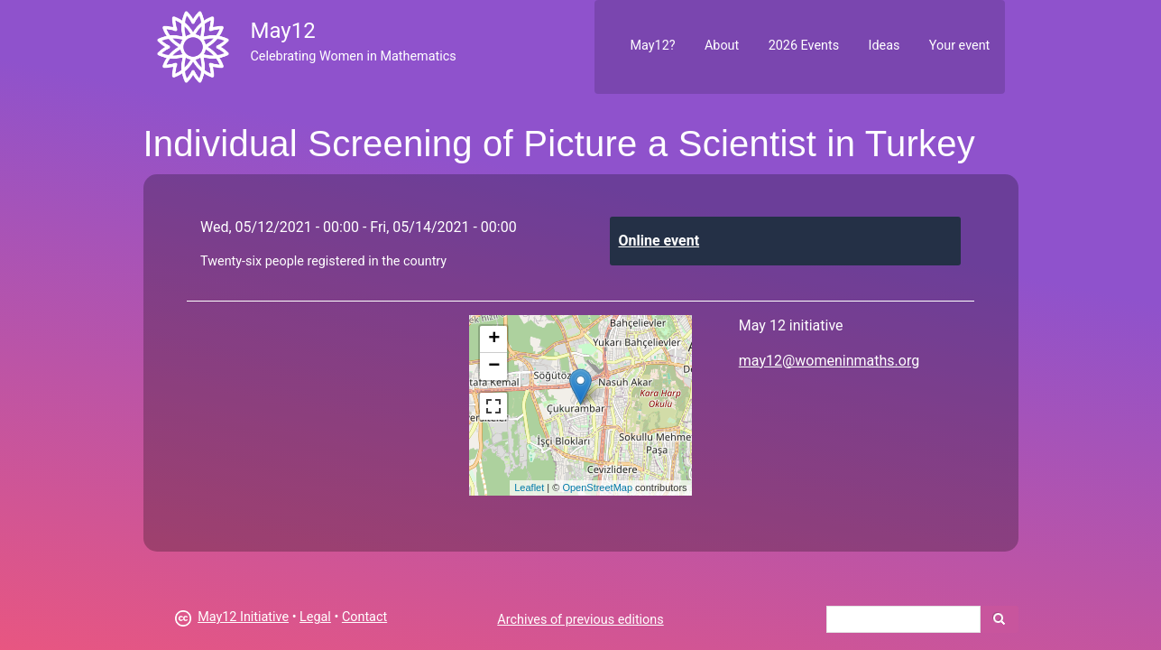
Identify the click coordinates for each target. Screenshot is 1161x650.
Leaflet (529, 487)
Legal (315, 617)
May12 (282, 30)
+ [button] (494, 339)
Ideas (884, 45)
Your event (959, 45)
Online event (659, 240)
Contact (364, 617)
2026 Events (804, 45)
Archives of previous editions (580, 619)
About (722, 45)
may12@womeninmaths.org (829, 360)
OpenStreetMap (597, 487)
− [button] (494, 366)
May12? (652, 45)
